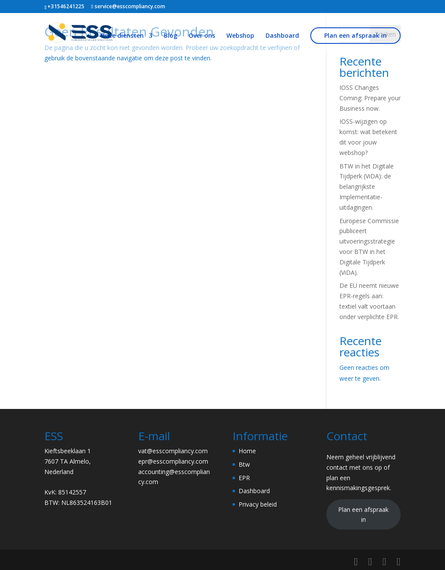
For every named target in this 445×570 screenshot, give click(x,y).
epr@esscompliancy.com (173, 461)
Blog (170, 36)
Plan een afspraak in (355, 35)
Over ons (202, 36)
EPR (244, 478)
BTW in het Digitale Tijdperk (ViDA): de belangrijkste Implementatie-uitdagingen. (366, 186)
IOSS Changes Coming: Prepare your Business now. (370, 97)
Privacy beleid (258, 504)
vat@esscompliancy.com (173, 451)
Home (247, 451)
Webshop (240, 36)
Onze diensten (122, 36)
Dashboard (282, 36)
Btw (244, 464)
